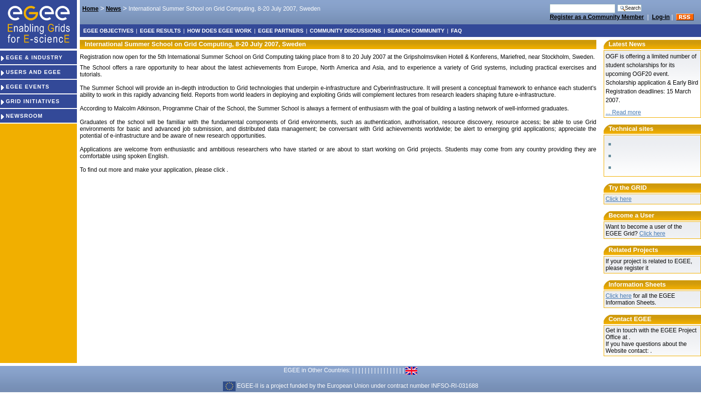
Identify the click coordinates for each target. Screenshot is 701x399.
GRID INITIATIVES (30, 101)
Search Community (415, 31)
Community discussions (345, 31)
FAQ (456, 31)
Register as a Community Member (597, 17)
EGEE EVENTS (25, 87)
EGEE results (160, 31)
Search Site (549, 3)
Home (90, 8)
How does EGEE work (219, 31)
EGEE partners (280, 31)
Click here (618, 199)
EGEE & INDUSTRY (31, 57)
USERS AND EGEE (30, 72)
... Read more (623, 112)
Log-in (661, 17)
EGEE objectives (108, 31)
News (113, 8)
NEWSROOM (21, 116)
